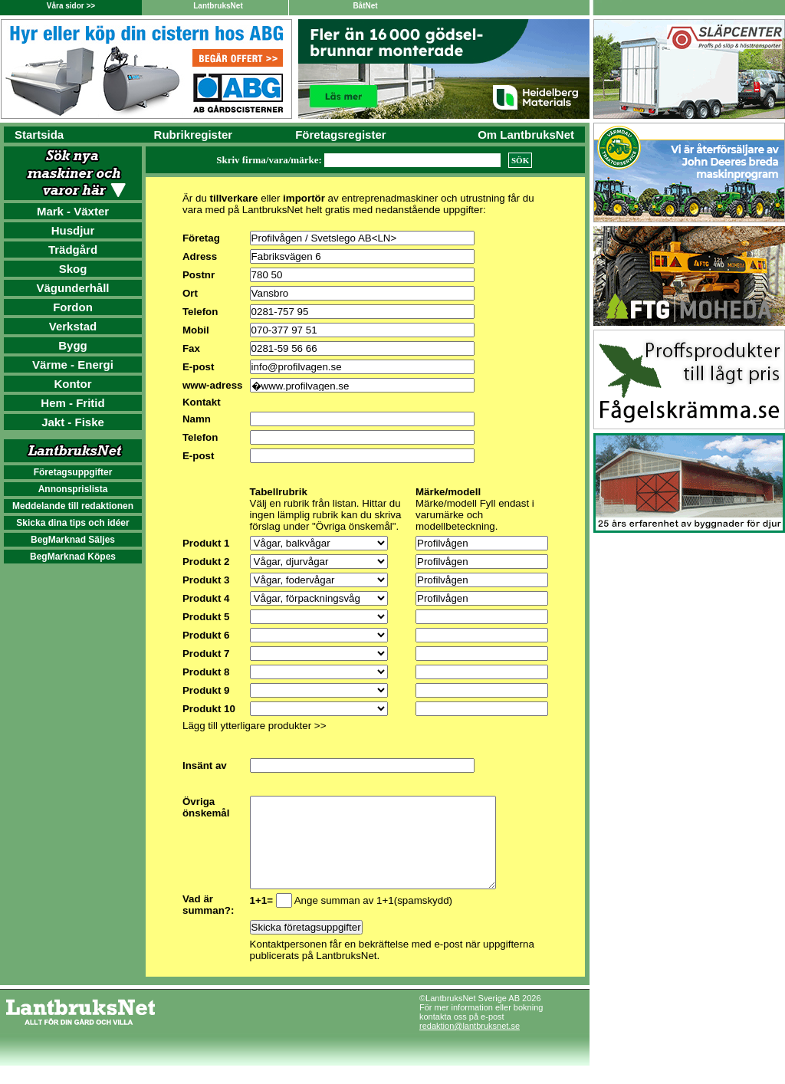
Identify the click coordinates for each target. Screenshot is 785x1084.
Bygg (72, 345)
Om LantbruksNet (526, 134)
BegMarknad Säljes (73, 539)
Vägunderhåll (72, 287)
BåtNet (365, 6)
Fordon (73, 307)
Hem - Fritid (72, 402)
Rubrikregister (193, 134)
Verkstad (73, 326)
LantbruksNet (217, 6)
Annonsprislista (73, 489)
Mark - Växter (73, 211)
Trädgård (72, 249)
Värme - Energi (72, 364)
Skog (73, 268)
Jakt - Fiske (72, 422)
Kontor (72, 383)
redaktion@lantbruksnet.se (469, 1044)
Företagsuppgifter (73, 472)
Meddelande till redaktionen (72, 506)
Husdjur (73, 230)
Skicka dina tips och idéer (72, 522)
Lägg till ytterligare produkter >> (254, 725)
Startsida (39, 134)
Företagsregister (340, 134)
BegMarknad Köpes (73, 556)
